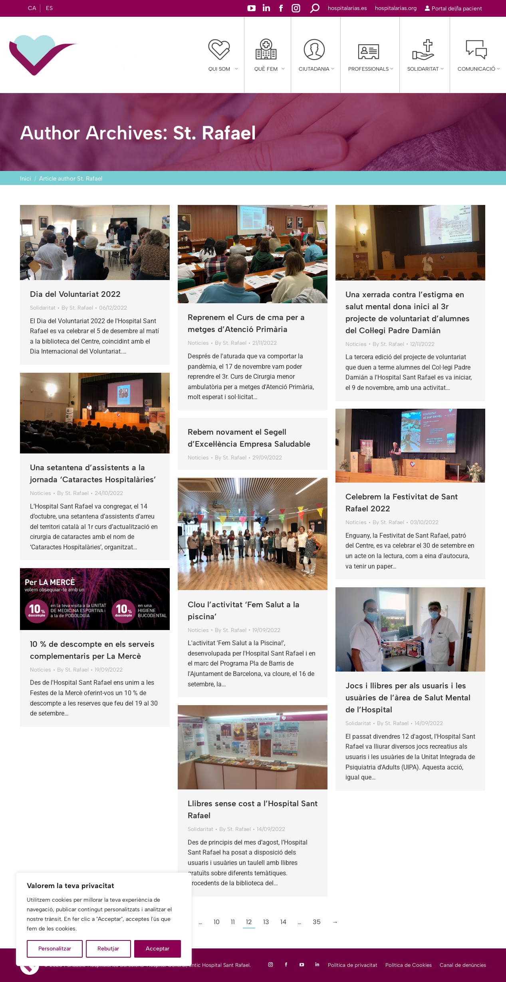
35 (317, 922)
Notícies (198, 343)
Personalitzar (54, 948)
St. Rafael (214, 132)
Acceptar (157, 948)
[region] (104, 919)
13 (266, 922)
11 (233, 922)
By (77, 307)
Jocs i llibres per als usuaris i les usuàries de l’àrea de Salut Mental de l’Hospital (407, 697)
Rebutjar (108, 948)
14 (283, 922)
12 (249, 922)
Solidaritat (43, 307)
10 (217, 922)
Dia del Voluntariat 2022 (75, 294)
